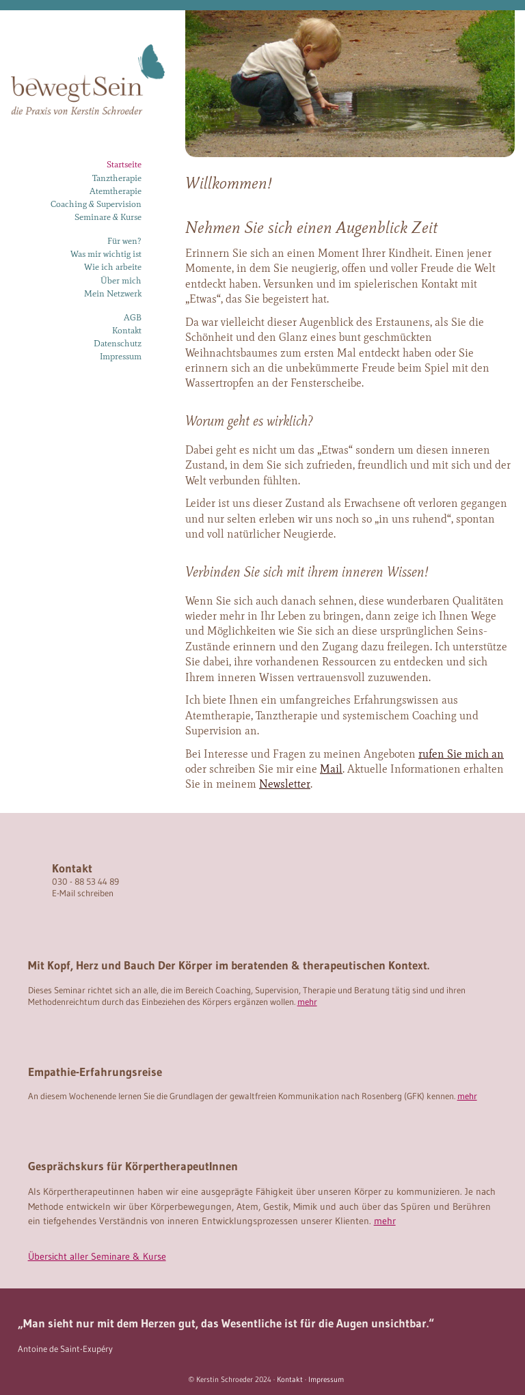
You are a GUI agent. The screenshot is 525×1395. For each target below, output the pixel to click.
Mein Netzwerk (113, 293)
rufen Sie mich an (461, 753)
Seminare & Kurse (108, 217)
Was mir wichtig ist (106, 254)
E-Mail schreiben (82, 893)
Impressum (121, 356)
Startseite (124, 164)
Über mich (121, 280)
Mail (331, 768)
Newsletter (284, 783)
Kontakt (127, 330)
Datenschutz (118, 343)
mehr (307, 1002)
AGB (133, 317)
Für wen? (124, 241)
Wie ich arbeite (113, 267)
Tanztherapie (117, 178)
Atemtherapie (116, 191)
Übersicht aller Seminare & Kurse (97, 1256)
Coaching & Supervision (96, 204)
